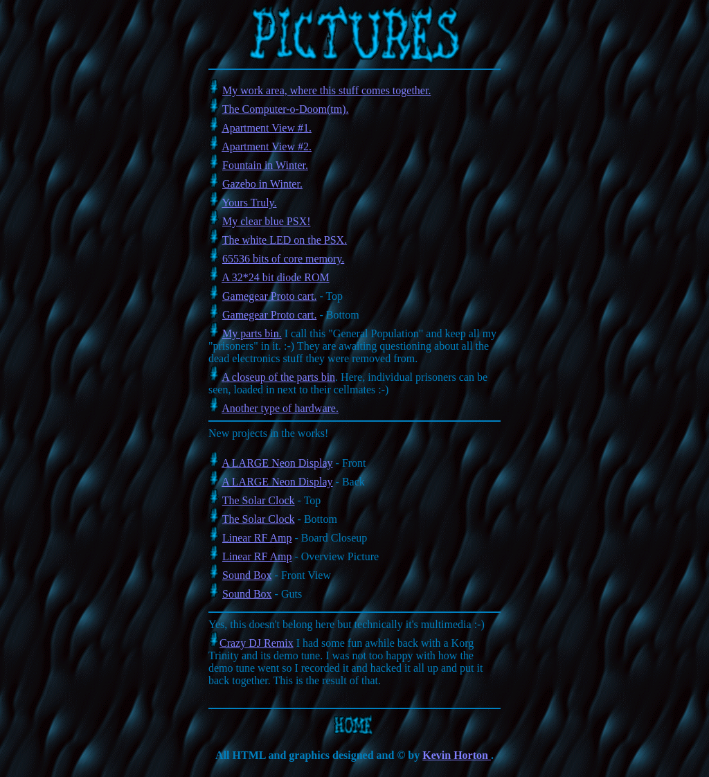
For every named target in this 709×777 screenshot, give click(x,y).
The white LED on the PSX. (284, 240)
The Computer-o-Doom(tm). (285, 109)
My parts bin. (252, 333)
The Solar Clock (258, 500)
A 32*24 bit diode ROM (276, 277)
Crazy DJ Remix (256, 643)
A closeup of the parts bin (278, 377)
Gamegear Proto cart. (269, 296)
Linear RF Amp (256, 538)
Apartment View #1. (267, 128)
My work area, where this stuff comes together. (326, 90)
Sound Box (247, 575)
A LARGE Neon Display (277, 463)
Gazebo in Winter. (262, 184)
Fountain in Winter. (265, 165)
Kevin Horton (456, 755)
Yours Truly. (249, 202)
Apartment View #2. (267, 146)
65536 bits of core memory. (283, 259)
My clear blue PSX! (266, 221)
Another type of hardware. (280, 408)
